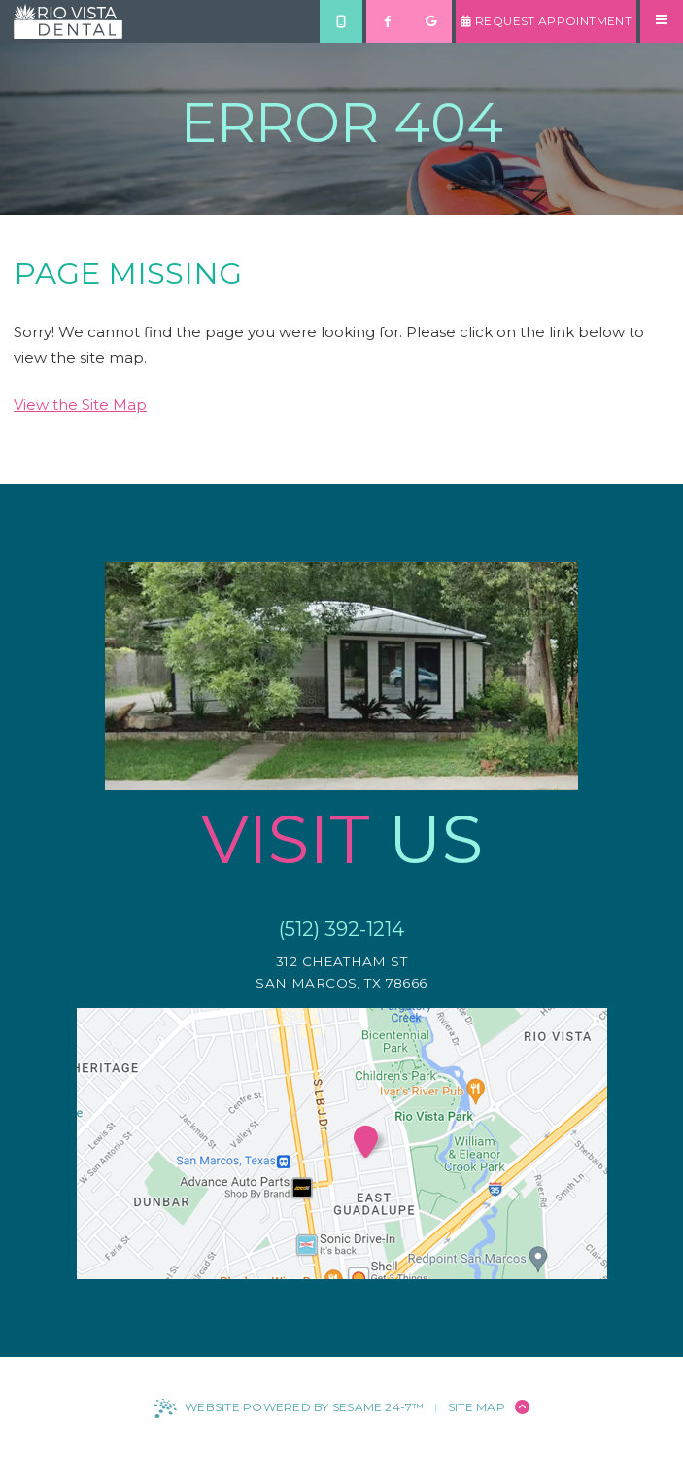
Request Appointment (546, 21)
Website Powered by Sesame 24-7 (289, 1408)
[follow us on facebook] (387, 21)
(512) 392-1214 (341, 929)
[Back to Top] (522, 1407)
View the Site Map (80, 405)
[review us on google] (430, 21)
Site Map (476, 1407)
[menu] (661, 21)
